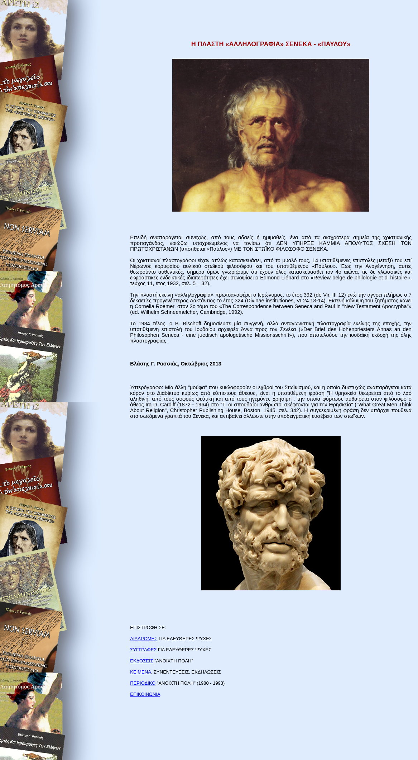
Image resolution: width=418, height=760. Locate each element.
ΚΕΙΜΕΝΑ (140, 672)
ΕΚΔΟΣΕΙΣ (141, 661)
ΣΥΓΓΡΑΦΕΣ (143, 649)
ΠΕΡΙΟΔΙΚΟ (142, 683)
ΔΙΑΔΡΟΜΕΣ (143, 638)
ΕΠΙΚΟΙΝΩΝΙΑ (145, 694)
